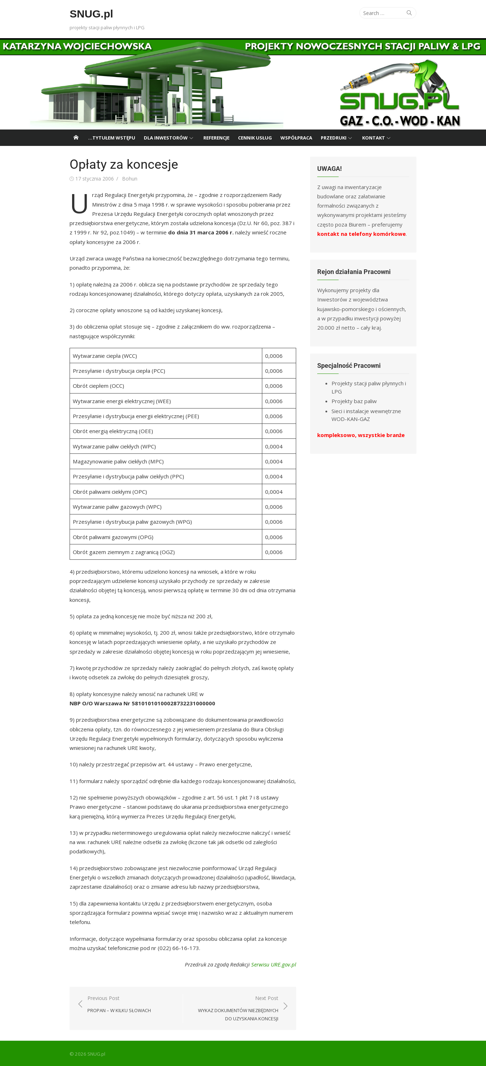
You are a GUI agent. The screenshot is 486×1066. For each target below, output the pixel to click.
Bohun (128, 178)
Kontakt (373, 137)
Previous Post (118, 1003)
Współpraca (296, 137)
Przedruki (333, 137)
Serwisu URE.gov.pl (274, 963)
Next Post (234, 1007)
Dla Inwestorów (166, 137)
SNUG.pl (90, 14)
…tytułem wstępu (111, 137)
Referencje (216, 137)
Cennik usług (255, 137)
